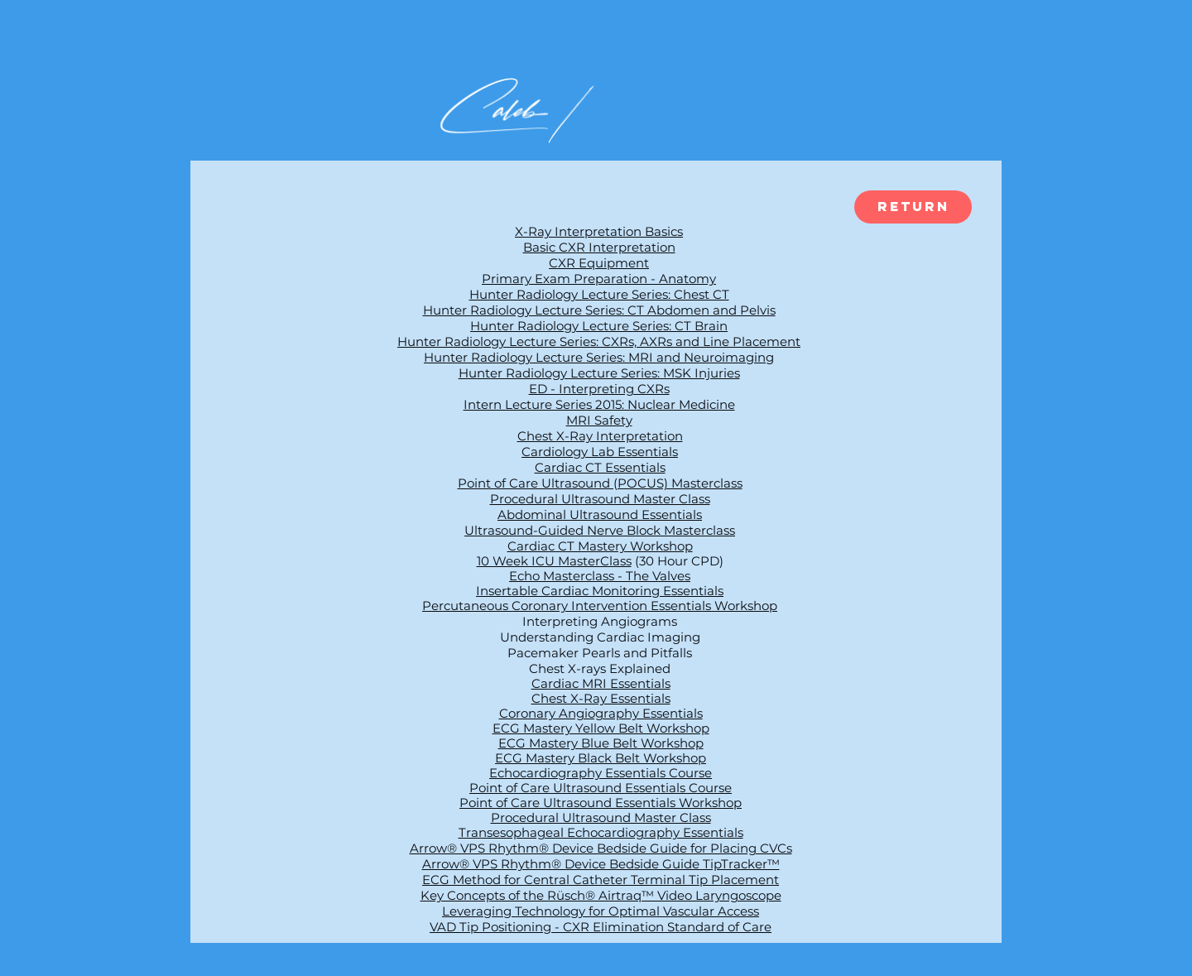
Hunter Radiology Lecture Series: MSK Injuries (599, 373)
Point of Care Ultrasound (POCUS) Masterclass (600, 483)
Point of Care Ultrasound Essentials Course (600, 788)
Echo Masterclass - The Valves (599, 576)
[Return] (913, 207)
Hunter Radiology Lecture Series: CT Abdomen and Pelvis (599, 310)
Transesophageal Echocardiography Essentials (601, 832)
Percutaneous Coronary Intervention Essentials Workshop (599, 605)
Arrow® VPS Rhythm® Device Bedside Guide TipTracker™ (601, 864)
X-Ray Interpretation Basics (599, 231)
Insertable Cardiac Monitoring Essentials (599, 591)
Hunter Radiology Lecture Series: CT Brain (599, 326)
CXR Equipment (599, 263)
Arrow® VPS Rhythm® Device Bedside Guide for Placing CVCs (601, 848)
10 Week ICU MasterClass (554, 561)
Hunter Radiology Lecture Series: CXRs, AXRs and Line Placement (598, 341)
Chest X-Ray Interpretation (600, 436)
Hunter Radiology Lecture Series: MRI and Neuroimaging (599, 357)
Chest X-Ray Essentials (600, 698)
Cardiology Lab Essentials (600, 451)
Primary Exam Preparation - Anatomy (599, 278)
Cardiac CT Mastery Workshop (600, 546)
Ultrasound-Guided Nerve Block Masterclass (599, 530)
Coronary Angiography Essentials (601, 713)
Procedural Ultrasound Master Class (600, 499)
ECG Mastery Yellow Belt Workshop (601, 728)
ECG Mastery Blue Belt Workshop (601, 743)
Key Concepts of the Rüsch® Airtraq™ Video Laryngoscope (601, 895)
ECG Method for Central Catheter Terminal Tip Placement (600, 879)
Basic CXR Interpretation (599, 247)
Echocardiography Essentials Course (600, 773)
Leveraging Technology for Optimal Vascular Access (600, 911)
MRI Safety (599, 420)
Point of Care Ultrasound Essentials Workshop (600, 802)
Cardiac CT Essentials (600, 467)
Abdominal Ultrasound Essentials (599, 514)
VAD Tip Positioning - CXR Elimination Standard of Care (600, 927)
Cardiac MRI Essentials (600, 683)
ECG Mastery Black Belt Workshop (600, 758)
